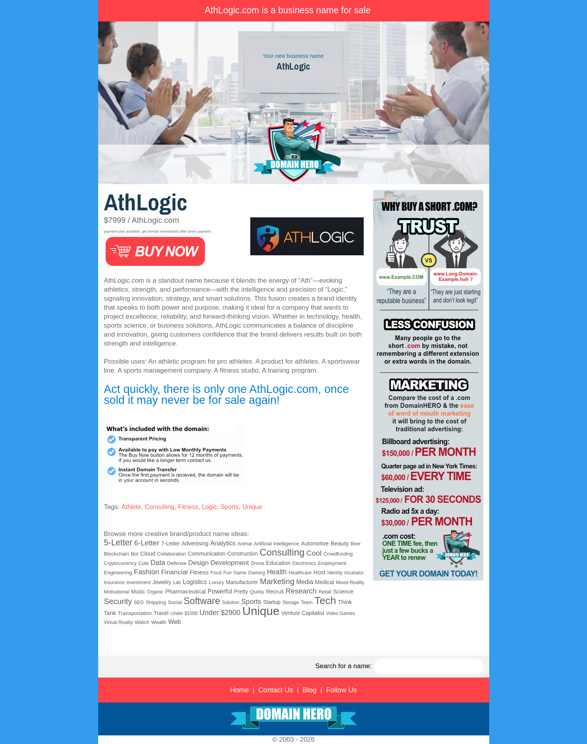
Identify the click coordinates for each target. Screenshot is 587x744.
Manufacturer (242, 582)
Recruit (275, 591)
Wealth (158, 622)
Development (229, 563)
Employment (332, 563)
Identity (335, 572)
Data (158, 563)
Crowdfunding (338, 554)
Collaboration (171, 554)
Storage (290, 602)
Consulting (159, 507)
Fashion (147, 572)
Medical (324, 582)
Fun (227, 572)
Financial (174, 572)
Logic (209, 507)
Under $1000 (184, 613)
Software (202, 601)
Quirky (257, 592)
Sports (230, 507)
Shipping (155, 602)
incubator (354, 572)
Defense (176, 563)
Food (215, 572)
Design (198, 563)
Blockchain (116, 554)
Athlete (131, 507)
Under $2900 (220, 613)
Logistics (195, 582)
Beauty (339, 543)
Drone (257, 563)
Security (118, 601)
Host (320, 572)
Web (174, 622)
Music (138, 592)
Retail (325, 592)
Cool (313, 553)
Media (304, 582)
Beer (356, 544)
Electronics (304, 563)
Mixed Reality (350, 582)
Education (278, 563)
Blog (310, 690)
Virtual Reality (118, 622)
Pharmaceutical (185, 591)
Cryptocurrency (120, 563)
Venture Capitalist (302, 613)
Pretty (241, 591)
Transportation (135, 613)
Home (239, 690)
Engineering (118, 572)
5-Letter (118, 542)
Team (306, 602)
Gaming (256, 572)
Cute (143, 563)
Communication (207, 554)
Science (343, 591)
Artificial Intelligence (276, 544)
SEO (139, 602)
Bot (134, 554)
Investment (138, 582)
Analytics (223, 543)
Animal (244, 544)
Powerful (220, 591)
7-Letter (170, 543)
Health (277, 572)
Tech (325, 600)
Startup (272, 602)
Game (239, 572)
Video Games (340, 613)
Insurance (114, 582)
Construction (242, 553)
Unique (252, 507)
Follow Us (341, 690)
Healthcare (300, 572)
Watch (142, 622)
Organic (155, 592)
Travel (161, 613)
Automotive (315, 543)
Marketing (277, 581)
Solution (230, 602)
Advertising (195, 543)
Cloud (147, 553)
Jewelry (162, 582)
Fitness (188, 507)
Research (301, 591)
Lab (177, 582)
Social (175, 602)
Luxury (216, 582)
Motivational (116, 592)
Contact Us (275, 690)
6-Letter (146, 543)
